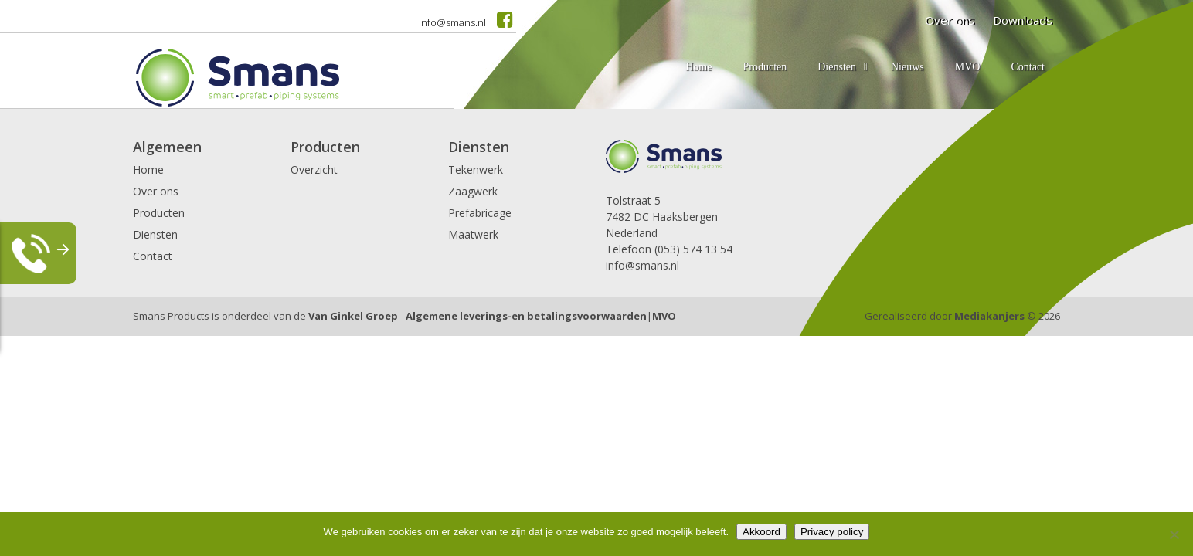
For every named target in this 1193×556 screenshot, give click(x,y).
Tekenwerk (475, 169)
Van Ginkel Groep (353, 316)
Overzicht (314, 169)
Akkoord (761, 531)
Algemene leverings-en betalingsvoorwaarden (526, 316)
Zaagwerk (473, 191)
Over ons (155, 191)
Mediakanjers (989, 316)
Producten (159, 212)
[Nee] (1173, 534)
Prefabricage (480, 212)
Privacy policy (831, 531)
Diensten (155, 234)
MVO (664, 316)
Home (148, 169)
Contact (152, 256)
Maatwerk (473, 234)
